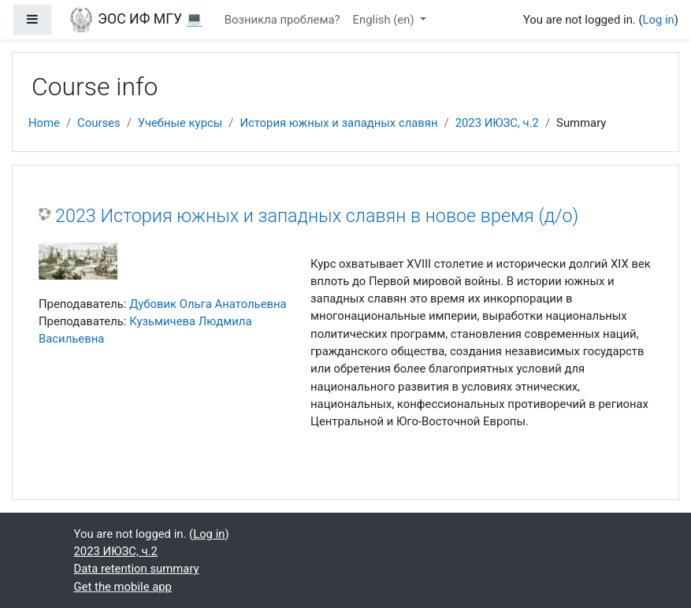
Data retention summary (136, 569)
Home (44, 123)
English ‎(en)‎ (385, 20)
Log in (658, 20)
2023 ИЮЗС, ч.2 (497, 123)
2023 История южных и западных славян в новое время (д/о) (316, 216)
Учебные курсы (180, 123)
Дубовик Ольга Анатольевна (208, 304)
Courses (99, 123)
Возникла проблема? (282, 20)
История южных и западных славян (338, 123)
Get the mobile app (123, 587)
